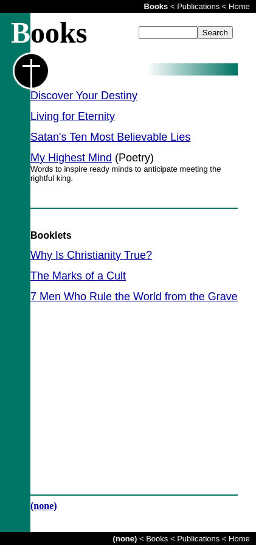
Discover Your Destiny (83, 96)
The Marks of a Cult (78, 276)
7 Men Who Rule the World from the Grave (134, 296)
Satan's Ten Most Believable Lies (110, 137)
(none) (43, 506)
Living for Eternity (72, 116)
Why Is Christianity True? (91, 255)
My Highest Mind (71, 158)
